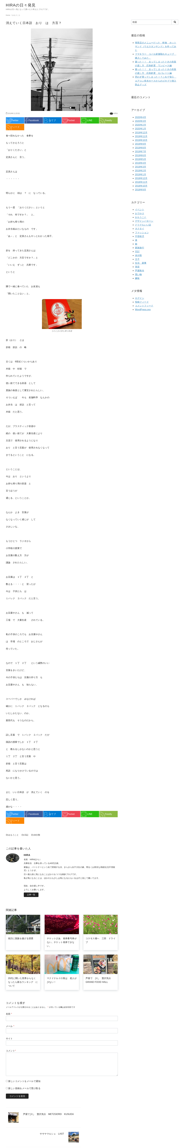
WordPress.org (143, 309)
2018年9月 (140, 189)
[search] (174, 22)
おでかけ (139, 213)
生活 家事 (141, 263)
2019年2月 (140, 170)
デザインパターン (144, 221)
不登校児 (139, 236)
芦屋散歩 (139, 270)
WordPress (108, 1144)
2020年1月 (140, 128)
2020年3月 (140, 121)
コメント (11, 1051)
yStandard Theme (78, 1144)
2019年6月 (140, 155)
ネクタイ (139, 228)
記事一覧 (31, 894)
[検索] (154, 22)
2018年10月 (141, 186)
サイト (9, 1038)
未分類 (35, 835)
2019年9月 (140, 144)
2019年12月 (141, 132)
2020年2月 (140, 125)
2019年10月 (141, 140)
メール (10, 1026)
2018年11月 (141, 182)
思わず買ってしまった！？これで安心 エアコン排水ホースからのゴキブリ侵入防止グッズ (155, 81)
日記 (25, 835)
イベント (139, 209)
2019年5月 (140, 159)
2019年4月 (140, 163)
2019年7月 (140, 151)
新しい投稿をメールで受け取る (24, 1088)
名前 (9, 1014)
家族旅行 (139, 248)
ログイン (139, 298)
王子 (137, 259)
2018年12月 (141, 178)
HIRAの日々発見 (22, 5)
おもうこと (12, 835)
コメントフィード (144, 306)
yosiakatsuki (91, 1144)
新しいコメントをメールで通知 (24, 1081)
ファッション (142, 232)
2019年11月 (141, 136)
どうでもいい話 (143, 225)
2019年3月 (140, 167)
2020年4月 (140, 117)
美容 (137, 267)
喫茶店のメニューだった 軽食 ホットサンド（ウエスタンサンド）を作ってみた (155, 46)
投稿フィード (142, 302)
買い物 (138, 274)
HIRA (115, 113)
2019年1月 (140, 174)
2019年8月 (140, 148)
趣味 (137, 278)
